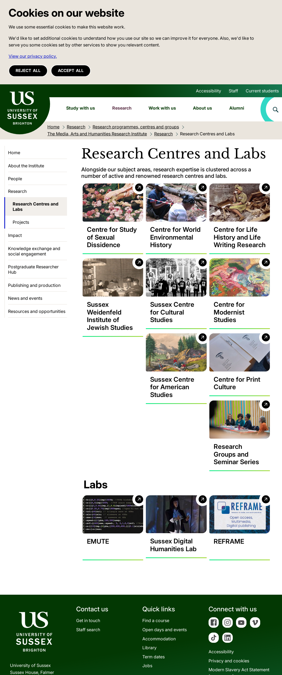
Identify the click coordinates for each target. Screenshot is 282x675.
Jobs (147, 621)
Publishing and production (34, 285)
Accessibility (208, 90)
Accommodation (159, 594)
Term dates (153, 612)
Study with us (80, 108)
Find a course (155, 576)
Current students (262, 90)
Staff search (88, 585)
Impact (15, 235)
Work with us (162, 108)
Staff (233, 90)
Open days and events (164, 585)
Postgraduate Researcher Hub (33, 269)
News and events (25, 298)
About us (202, 108)
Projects (21, 222)
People (15, 178)
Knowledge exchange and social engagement (34, 251)
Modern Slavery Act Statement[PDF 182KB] (239, 629)
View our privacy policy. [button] (33, 56)
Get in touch (88, 576)
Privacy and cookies (229, 616)
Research (122, 108)
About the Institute (26, 165)
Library (149, 603)
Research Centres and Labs (35, 206)
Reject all (28, 70)
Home (14, 152)
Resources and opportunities (36, 311)
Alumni (236, 108)
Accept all (71, 70)
